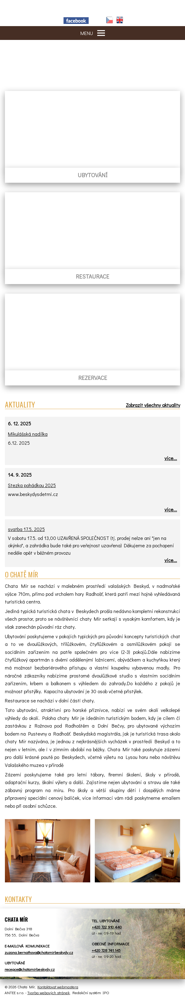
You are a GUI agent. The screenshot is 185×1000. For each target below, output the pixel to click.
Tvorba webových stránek (48, 992)
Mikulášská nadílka (28, 434)
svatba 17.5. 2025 (26, 529)
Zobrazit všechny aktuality (153, 405)
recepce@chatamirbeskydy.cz (30, 969)
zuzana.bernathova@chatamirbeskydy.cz (39, 952)
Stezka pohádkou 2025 (32, 485)
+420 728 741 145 (106, 950)
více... (170, 458)
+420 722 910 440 (107, 926)
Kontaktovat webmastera (57, 986)
